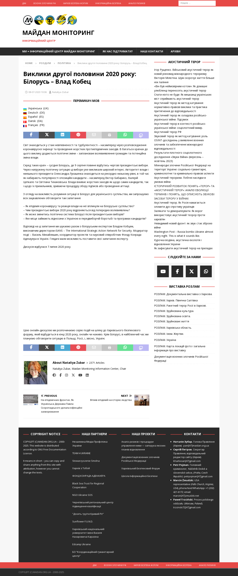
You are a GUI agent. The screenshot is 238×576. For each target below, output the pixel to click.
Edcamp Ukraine (81, 544)
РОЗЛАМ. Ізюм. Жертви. (169, 334)
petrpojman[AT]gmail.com (198, 476)
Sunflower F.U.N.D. (82, 521)
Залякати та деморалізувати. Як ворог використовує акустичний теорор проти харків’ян (179, 215)
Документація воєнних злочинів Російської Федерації (181, 358)
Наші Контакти (151, 51)
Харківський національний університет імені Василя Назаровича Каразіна (88, 533)
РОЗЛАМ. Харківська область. (173, 327)
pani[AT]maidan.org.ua (196, 445)
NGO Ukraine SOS (82, 495)
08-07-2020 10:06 (37, 92)
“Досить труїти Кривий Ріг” (88, 514)
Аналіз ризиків (136, 3)
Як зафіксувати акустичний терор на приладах (183, 248)
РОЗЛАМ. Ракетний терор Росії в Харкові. (180, 305)
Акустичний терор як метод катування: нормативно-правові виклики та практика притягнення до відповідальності (180, 107)
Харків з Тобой (81, 468)
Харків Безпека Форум (75, 3)
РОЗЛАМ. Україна (165, 340)
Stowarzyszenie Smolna (86, 460)
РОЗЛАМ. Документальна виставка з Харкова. (183, 294)
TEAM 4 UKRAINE (81, 453)
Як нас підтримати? (118, 51)
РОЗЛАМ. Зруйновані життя (171, 321)
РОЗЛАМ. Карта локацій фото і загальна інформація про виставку (179, 348)
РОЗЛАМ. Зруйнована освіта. (172, 316)
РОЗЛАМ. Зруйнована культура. (174, 311)
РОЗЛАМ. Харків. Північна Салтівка (176, 300)
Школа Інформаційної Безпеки (139, 476)
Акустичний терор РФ (167, 132)
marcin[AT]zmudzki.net (186, 495)
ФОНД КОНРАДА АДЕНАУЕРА (89, 475)
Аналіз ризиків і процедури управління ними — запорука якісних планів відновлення (143, 445)
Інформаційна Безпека (108, 3)
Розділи (45, 63)
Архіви (175, 51)
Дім (24, 3)
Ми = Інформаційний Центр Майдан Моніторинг (58, 51)
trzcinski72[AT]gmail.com (187, 507)
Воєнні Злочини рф (44, 3)
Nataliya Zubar (60, 92)
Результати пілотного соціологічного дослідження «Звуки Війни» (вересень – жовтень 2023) (179, 157)
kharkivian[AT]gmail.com (187, 461)
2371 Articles (96, 362)
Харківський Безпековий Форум (140, 468)
